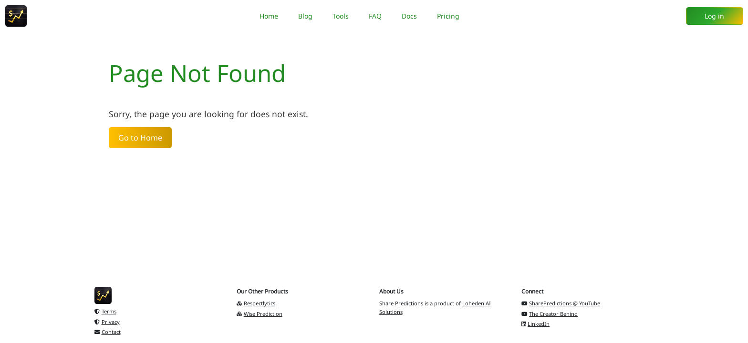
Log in (714, 15)
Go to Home (140, 137)
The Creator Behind (549, 313)
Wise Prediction (259, 313)
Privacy (107, 321)
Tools (340, 15)
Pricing (448, 15)
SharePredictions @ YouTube (561, 303)
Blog (305, 15)
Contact (107, 331)
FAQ (375, 15)
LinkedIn (535, 323)
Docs (409, 15)
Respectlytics (256, 303)
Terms (105, 311)
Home (269, 15)
